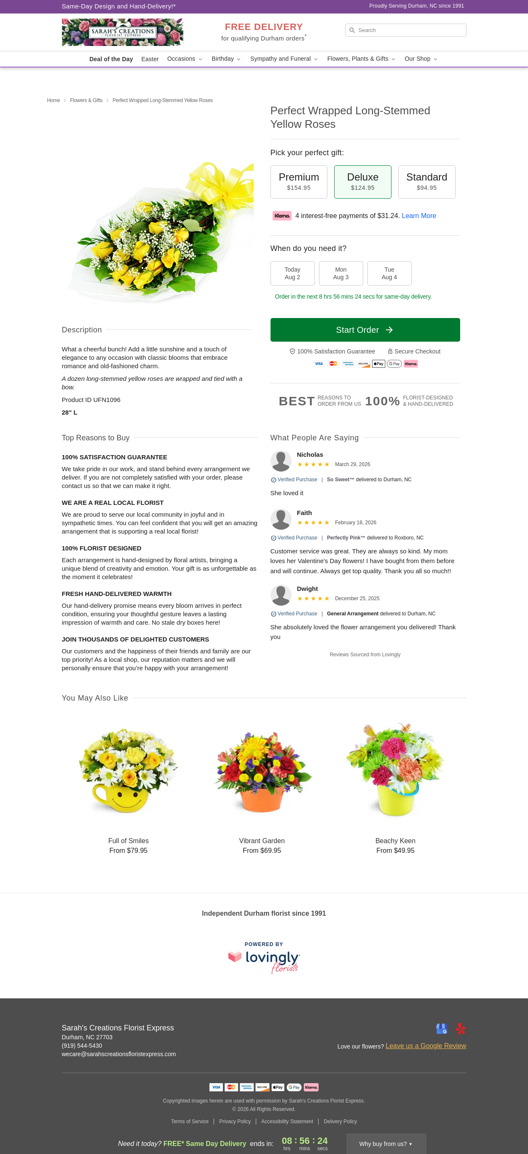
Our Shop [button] (422, 58)
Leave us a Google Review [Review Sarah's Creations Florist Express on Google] (426, 1045)
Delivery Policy (340, 1121)
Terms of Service (190, 1121)
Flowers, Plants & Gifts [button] (362, 58)
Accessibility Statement (287, 1121)
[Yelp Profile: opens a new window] (460, 1029)
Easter (150, 59)
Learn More (419, 215)
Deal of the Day (111, 59)
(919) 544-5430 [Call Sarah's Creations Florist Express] (82, 1045)
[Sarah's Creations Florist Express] (122, 32)
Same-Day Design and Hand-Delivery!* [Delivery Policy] (119, 6)
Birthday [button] (227, 58)
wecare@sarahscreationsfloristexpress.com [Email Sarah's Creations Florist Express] (119, 1054)
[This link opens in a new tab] (264, 958)
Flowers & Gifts (86, 100)
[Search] (405, 30)
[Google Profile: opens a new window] (442, 1029)
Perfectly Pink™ (346, 538)
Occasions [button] (185, 58)
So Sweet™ (340, 480)
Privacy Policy (235, 1121)
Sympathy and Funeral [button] (284, 58)
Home (53, 100)
